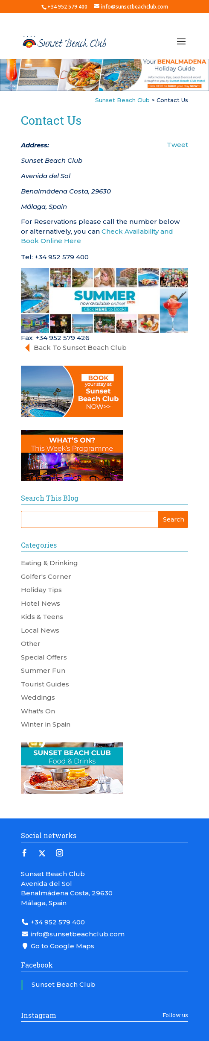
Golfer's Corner (46, 576)
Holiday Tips (41, 590)
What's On (38, 711)
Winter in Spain (45, 724)
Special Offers (44, 657)
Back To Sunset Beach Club (80, 347)
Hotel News (40, 603)
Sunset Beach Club (64, 984)
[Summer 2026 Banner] (104, 300)
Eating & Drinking (49, 563)
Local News (40, 630)
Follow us (175, 1015)
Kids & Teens (42, 617)
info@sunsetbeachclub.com (73, 934)
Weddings (38, 697)
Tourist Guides (45, 684)
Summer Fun (43, 670)
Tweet (177, 145)
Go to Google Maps (57, 946)
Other (31, 643)
